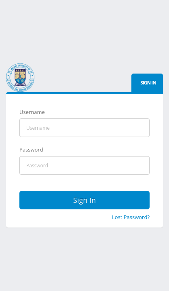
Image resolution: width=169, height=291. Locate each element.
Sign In (84, 200)
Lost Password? (131, 217)
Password (31, 149)
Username (32, 112)
